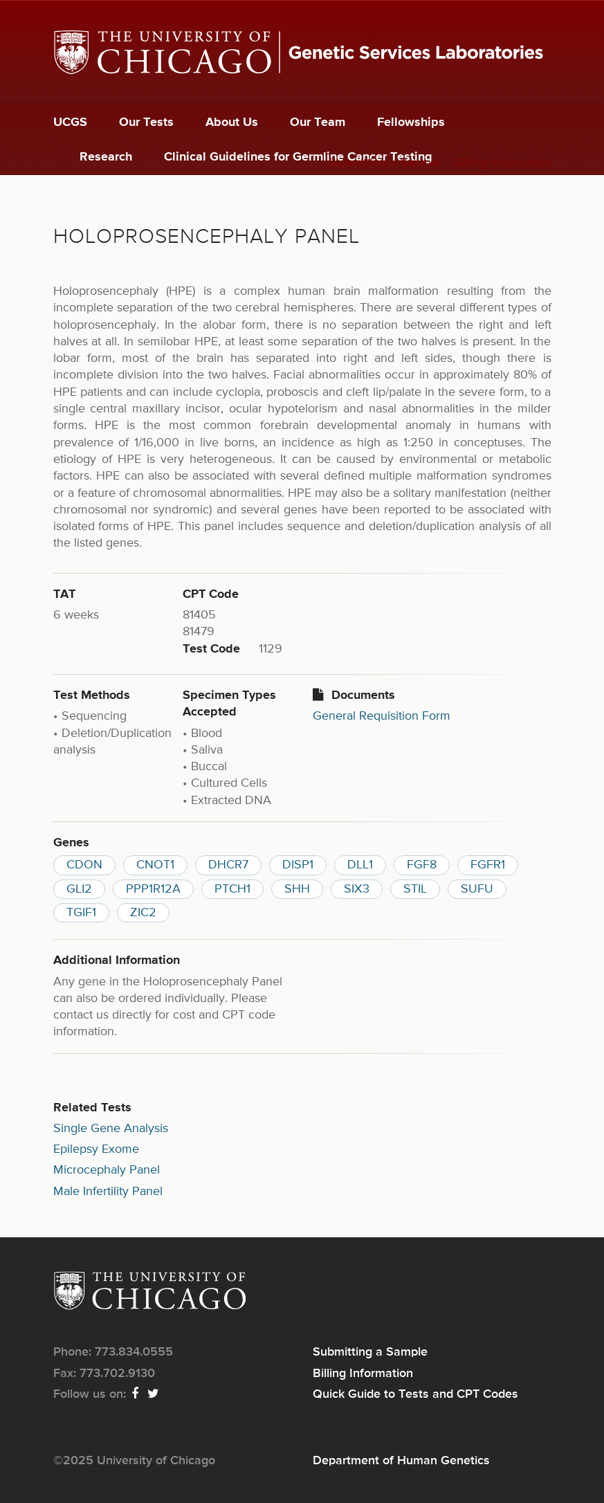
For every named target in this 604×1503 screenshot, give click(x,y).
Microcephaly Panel (106, 1170)
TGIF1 (81, 913)
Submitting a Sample (385, 163)
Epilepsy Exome (96, 1149)
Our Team (317, 122)
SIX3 (356, 889)
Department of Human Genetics (401, 1461)
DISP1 (297, 865)
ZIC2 (143, 913)
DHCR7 (228, 865)
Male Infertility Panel (108, 1191)
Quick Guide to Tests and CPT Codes (415, 1394)
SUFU (477, 889)
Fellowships (411, 122)
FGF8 (422, 865)
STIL (415, 889)
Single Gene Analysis (110, 1128)
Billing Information (503, 163)
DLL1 (360, 865)
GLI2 (79, 889)
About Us (231, 122)
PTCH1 (232, 889)
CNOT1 (155, 865)
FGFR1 (487, 865)
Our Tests (146, 122)
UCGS (70, 122)
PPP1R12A (153, 889)
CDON (84, 865)
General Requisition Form (381, 716)
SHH (297, 889)
